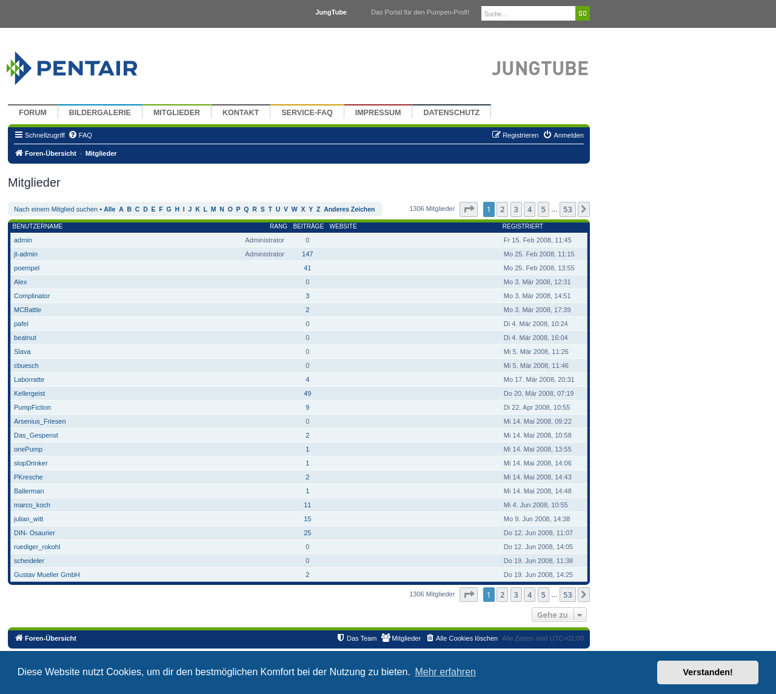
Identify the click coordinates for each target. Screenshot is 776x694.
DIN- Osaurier (34, 532)
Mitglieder (176, 112)
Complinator (32, 295)
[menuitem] (80, 135)
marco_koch (32, 505)
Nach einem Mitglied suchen (56, 209)
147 (307, 254)
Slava (22, 351)
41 (307, 268)
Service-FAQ (307, 112)
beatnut (25, 337)
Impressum (378, 112)
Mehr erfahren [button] (445, 672)
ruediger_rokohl (37, 546)
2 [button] (502, 209)
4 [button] (529, 209)
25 (307, 532)
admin (23, 240)
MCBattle (27, 309)
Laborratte (29, 379)
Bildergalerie (100, 112)
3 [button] (516, 209)
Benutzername (38, 226)
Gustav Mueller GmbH (47, 574)
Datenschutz (451, 112)
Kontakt (240, 112)
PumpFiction (32, 407)
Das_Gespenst (36, 435)
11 (307, 505)
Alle (109, 209)
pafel (21, 323)
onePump (28, 449)
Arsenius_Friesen (40, 421)
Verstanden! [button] (708, 672)
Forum (33, 112)
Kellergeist (29, 393)
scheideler (29, 560)
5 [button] (543, 209)
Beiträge (308, 226)
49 (307, 393)
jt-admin (26, 254)
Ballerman (29, 491)
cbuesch (26, 365)
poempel (26, 268)
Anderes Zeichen (349, 209)
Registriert (523, 226)
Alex (20, 281)
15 (307, 518)
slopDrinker (31, 463)
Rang (278, 226)
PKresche (28, 477)
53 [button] (567, 209)
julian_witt (28, 518)
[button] (469, 209)
